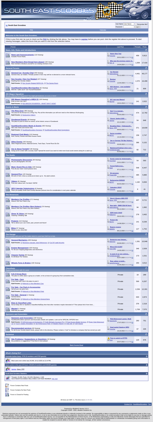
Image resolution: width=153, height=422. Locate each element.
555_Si (111, 63)
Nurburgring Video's (29, 115)
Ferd (110, 340)
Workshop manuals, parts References (35, 242)
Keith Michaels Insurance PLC (55, 322)
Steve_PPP (113, 88)
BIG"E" (111, 135)
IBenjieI (111, 101)
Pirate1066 (112, 175)
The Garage (10, 234)
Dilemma (112, 241)
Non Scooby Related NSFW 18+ (33, 83)
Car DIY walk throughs (57, 242)
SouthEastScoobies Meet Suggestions (57, 130)
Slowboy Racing (58, 323)
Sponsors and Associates (16, 314)
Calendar (103, 30)
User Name (119, 24)
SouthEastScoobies (140, 404)
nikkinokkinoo (113, 74)
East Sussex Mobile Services (76, 322)
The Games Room (52, 83)
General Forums (12, 68)
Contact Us (128, 404)
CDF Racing (79, 323)
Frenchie (112, 56)
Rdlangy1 (112, 214)
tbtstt (111, 168)
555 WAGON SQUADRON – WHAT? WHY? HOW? (39, 103)
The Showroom (12, 195)
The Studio (10, 155)
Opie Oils (69, 323)
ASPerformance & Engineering (32, 322)
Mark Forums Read (76, 345)
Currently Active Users (13, 356)
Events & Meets (12, 107)
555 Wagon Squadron (15, 94)
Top (149, 404)
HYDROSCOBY (114, 150)
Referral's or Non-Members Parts (33, 291)
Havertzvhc (113, 321)
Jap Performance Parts (42, 323)
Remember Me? (141, 24)
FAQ (31, 30)
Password (119, 27)
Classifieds (10, 268)
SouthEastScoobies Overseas (32, 130)
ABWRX (112, 229)
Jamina (111, 120)
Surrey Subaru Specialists (24, 323)
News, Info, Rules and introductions (21, 50)
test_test (55, 379)
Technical (10, 334)
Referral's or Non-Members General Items (36, 299)
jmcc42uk (112, 161)
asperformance (114, 263)
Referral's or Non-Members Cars (33, 283)
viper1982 (112, 249)
